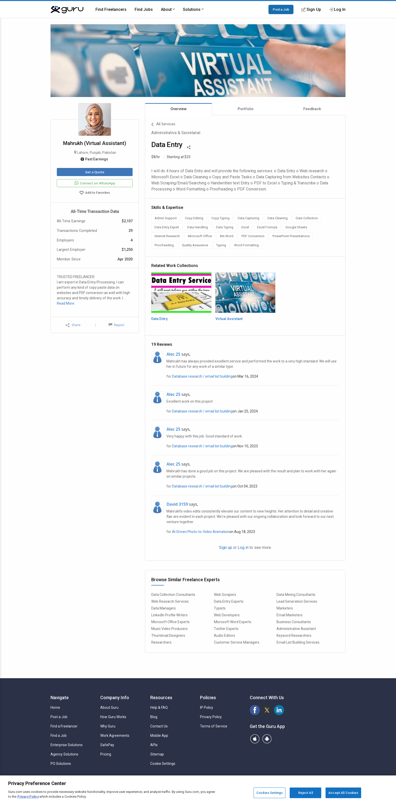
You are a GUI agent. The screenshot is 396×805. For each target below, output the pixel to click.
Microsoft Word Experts (232, 622)
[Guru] (67, 9)
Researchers (161, 642)
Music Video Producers (169, 629)
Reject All (305, 793)
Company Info (114, 697)
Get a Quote (94, 172)
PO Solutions (61, 764)
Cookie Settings (162, 764)
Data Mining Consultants (296, 595)
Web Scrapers (225, 595)
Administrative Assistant (296, 629)
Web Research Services (170, 601)
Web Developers (227, 615)
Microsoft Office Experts (170, 622)
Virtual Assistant (228, 319)
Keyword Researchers (294, 635)
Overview (178, 109)
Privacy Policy (211, 717)
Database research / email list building (202, 376)
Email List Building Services (298, 642)
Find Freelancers (111, 9)
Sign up (225, 547)
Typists (220, 608)
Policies (208, 697)
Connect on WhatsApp (95, 183)
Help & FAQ (159, 707)
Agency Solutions (64, 754)
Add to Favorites (95, 193)
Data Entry (159, 319)
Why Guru (107, 726)
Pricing (105, 754)
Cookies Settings (269, 793)
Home (55, 707)
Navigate (60, 697)
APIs (154, 745)
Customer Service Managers (236, 642)
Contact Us (159, 726)
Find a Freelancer (64, 726)
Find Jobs (144, 9)
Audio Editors (224, 635)
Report (116, 325)
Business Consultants (294, 622)
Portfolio (246, 109)
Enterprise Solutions (67, 745)
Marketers (285, 608)
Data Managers (163, 608)
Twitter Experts (226, 629)
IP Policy (206, 707)
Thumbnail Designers (168, 635)
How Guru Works (113, 717)
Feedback (312, 109)
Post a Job (281, 9)
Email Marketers (290, 615)
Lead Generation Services (297, 601)
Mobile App (159, 736)
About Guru (109, 707)
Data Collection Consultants (173, 595)
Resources (161, 697)
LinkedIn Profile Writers (169, 615)
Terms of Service (213, 726)
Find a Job (59, 736)
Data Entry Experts (228, 601)
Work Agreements (114, 736)
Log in (243, 547)
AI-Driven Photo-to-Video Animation (200, 532)
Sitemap (157, 754)
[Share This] (188, 147)
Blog (153, 717)
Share (73, 325)
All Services (163, 124)
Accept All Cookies (343, 793)
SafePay (107, 745)
